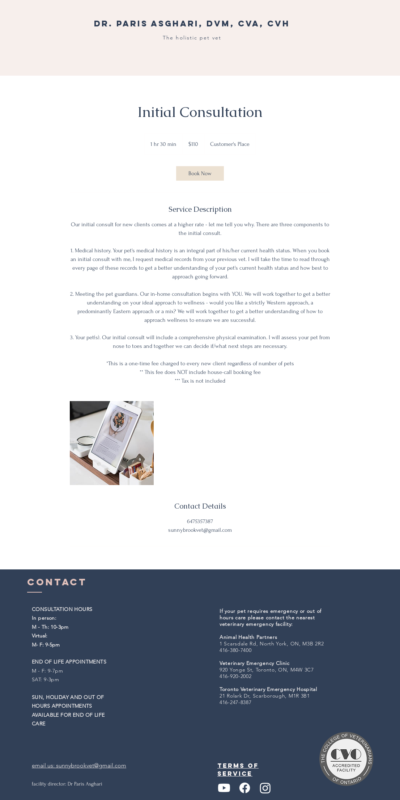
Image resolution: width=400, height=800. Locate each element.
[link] (200, 173)
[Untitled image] (112, 443)
